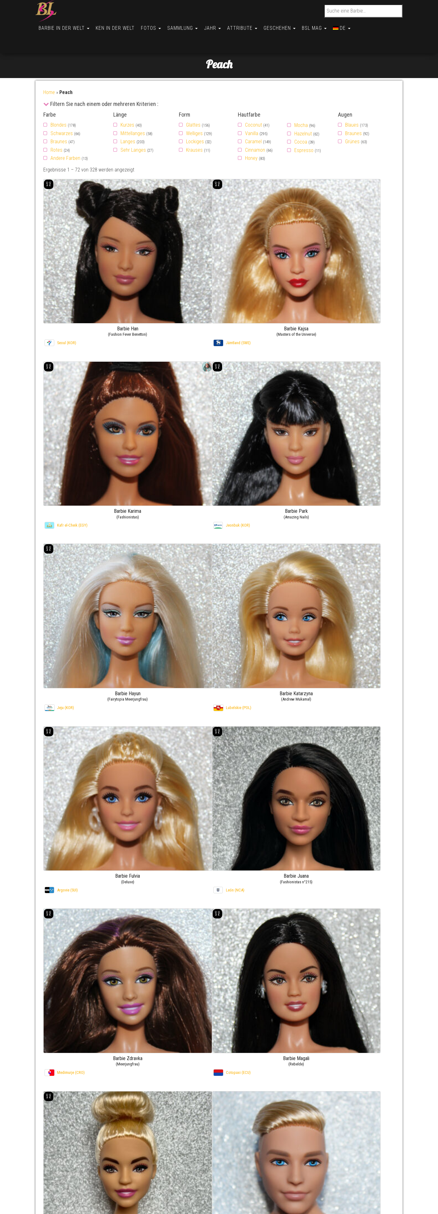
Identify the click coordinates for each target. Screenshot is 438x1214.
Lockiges (195, 120)
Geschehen (288, 26)
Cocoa (300, 120)
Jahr (218, 26)
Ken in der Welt (117, 26)
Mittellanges (132, 111)
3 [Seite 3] (214, 1058)
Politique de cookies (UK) (76, 1156)
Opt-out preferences (71, 1164)
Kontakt (59, 1124)
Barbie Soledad (365, 1148)
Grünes (352, 120)
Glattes (193, 103)
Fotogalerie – (336, 1124)
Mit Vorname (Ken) (261, 1132)
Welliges (194, 111)
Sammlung (187, 26)
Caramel (253, 120)
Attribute (249, 26)
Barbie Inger (361, 1124)
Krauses (194, 128)
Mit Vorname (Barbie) (264, 1124)
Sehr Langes (133, 128)
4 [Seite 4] (222, 1058)
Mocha (301, 103)
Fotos (154, 26)
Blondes (59, 103)
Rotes (56, 128)
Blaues (352, 103)
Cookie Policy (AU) (69, 1188)
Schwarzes (62, 111)
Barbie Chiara (363, 1140)
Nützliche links (65, 1140)
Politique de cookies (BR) (76, 1172)
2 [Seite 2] (206, 1058)
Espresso (303, 128)
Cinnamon (255, 128)
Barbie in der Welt (64, 26)
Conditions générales (72, 1196)
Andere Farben (65, 136)
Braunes (59, 120)
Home (49, 70)
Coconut (253, 103)
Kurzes (127, 103)
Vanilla (251, 111)
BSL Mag (323, 26)
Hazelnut (303, 112)
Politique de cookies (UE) (76, 1148)
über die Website (68, 1132)
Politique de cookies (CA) (76, 1180)
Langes (127, 120)
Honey (251, 136)
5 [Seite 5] (229, 1058)
